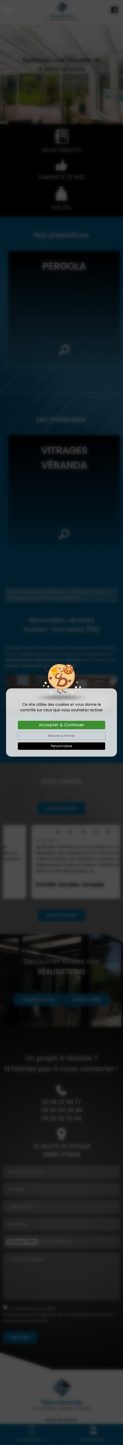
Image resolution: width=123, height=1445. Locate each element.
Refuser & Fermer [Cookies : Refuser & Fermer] (61, 735)
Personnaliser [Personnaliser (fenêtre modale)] (61, 746)
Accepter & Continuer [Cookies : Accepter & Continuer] (61, 725)
